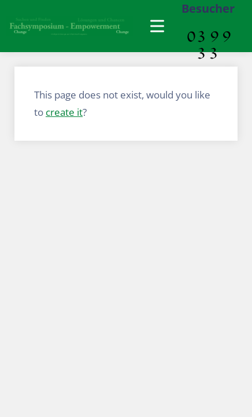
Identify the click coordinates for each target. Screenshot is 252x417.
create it (64, 112)
